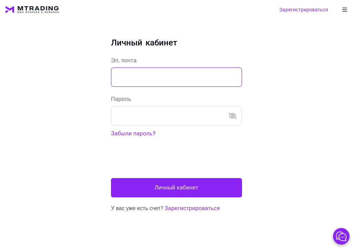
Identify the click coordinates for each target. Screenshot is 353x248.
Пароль (121, 99)
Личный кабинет (177, 187)
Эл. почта (124, 60)
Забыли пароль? (133, 133)
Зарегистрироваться (304, 9)
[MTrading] (32, 9)
